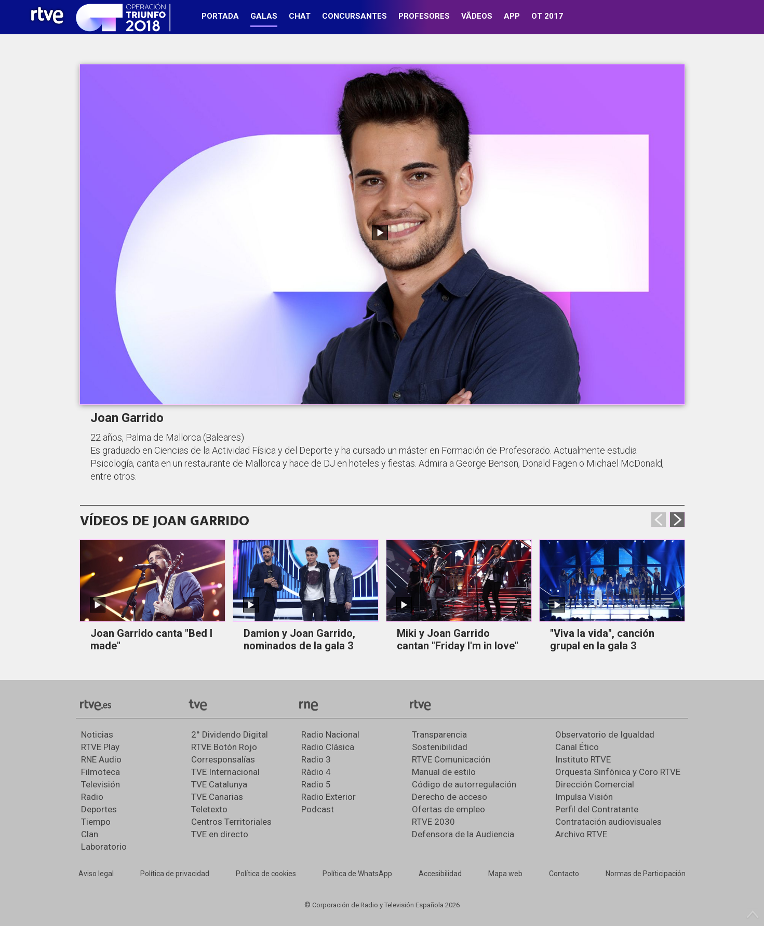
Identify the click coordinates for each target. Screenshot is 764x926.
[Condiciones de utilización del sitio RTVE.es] (96, 874)
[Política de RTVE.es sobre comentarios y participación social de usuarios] (646, 874)
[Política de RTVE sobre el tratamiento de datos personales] (174, 874)
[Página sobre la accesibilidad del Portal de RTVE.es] (440, 874)
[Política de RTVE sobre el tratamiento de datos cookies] (266, 874)
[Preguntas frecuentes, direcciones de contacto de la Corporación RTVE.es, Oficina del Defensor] (564, 874)
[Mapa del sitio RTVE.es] (505, 874)
